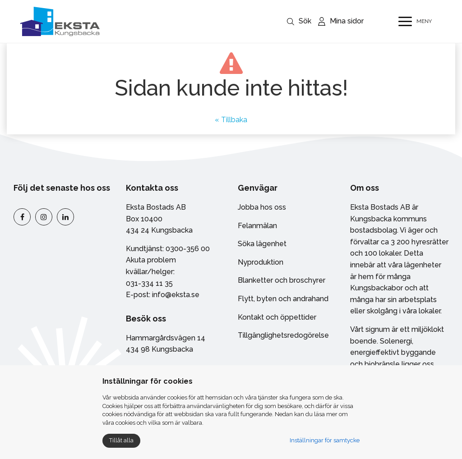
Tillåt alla (121, 440)
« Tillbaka (231, 119)
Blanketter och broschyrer (281, 280)
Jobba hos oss (262, 207)
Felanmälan (257, 225)
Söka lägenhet (262, 243)
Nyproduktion (260, 262)
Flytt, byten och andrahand (283, 298)
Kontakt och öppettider (277, 317)
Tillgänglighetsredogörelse (283, 335)
